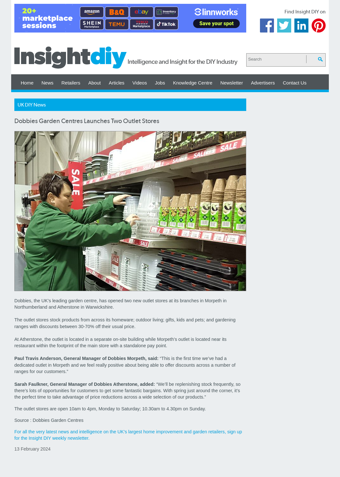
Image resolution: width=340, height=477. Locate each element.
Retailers (71, 82)
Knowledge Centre (192, 82)
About (94, 82)
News (47, 82)
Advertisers (263, 82)
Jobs (160, 82)
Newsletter (231, 82)
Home (27, 82)
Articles (116, 82)
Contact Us (295, 82)
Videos (139, 82)
